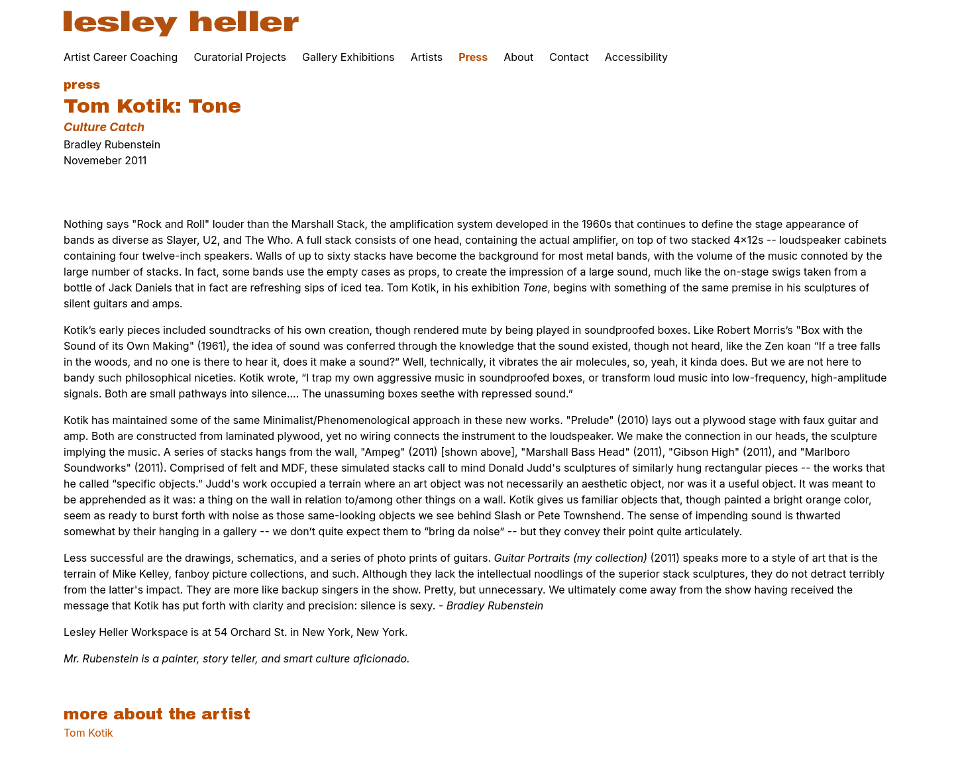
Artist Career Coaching (121, 57)
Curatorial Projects (239, 57)
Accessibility (636, 57)
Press (473, 57)
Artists (427, 57)
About (518, 57)
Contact (568, 57)
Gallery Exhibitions (348, 57)
